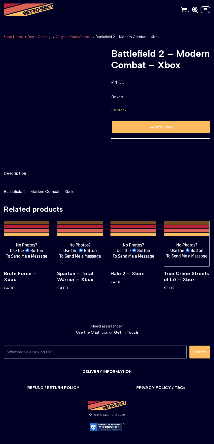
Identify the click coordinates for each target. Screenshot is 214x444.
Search (200, 352)
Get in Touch (126, 332)
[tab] (15, 173)
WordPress (48, 438)
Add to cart (161, 127)
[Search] (195, 10)
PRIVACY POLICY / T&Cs (160, 387)
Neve (8, 438)
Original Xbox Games (73, 37)
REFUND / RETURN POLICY (53, 387)
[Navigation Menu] (205, 9)
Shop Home (13, 37)
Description (15, 173)
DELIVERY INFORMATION (107, 371)
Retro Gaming (39, 37)
